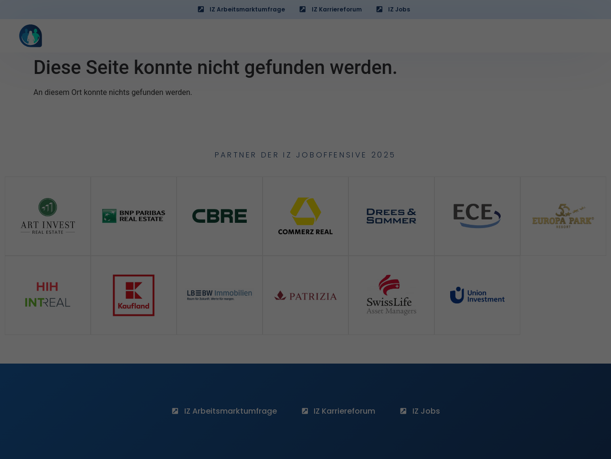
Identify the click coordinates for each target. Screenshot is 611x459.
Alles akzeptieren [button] (305, 291)
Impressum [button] (351, 381)
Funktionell (364, 258)
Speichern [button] (305, 319)
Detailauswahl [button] (305, 361)
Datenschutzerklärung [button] (309, 381)
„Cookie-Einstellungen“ (228, 162)
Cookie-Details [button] (263, 381)
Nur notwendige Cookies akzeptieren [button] (306, 340)
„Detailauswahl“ (382, 139)
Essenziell (239, 258)
